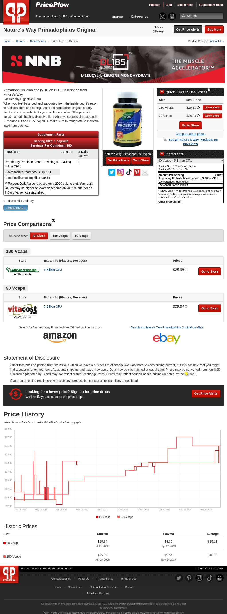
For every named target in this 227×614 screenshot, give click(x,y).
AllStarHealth (22, 271)
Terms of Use (129, 575)
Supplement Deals (211, 4)
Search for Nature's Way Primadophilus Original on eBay (167, 324)
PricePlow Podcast (98, 590)
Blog (169, 4)
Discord (129, 584)
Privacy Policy (105, 575)
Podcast (154, 4)
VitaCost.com (22, 314)
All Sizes (39, 233)
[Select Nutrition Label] (190, 157)
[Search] (201, 15)
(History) (158, 31)
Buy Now (214, 29)
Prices (158, 27)
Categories (139, 16)
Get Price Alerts (188, 29)
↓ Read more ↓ (16, 205)
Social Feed (185, 4)
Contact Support (61, 575)
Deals (57, 584)
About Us (83, 575)
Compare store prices (190, 130)
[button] (113, 205)
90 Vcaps (81, 233)
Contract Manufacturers (103, 584)
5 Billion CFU (53, 267)
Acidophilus (217, 41)
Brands (117, 17)
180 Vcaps (60, 233)
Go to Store (212, 104)
